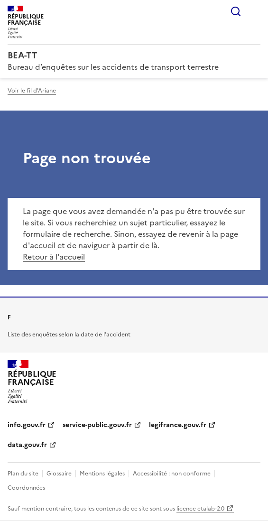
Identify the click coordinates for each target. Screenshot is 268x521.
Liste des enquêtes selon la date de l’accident (69, 334)
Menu (254, 11)
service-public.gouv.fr (97, 425)
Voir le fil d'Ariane (32, 90)
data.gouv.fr (27, 445)
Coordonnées (26, 488)
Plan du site (23, 473)
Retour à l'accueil (54, 256)
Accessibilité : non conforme (172, 473)
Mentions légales (102, 473)
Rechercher (235, 11)
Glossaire (59, 473)
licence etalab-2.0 (200, 508)
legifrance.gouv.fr (177, 425)
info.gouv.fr (27, 425)
